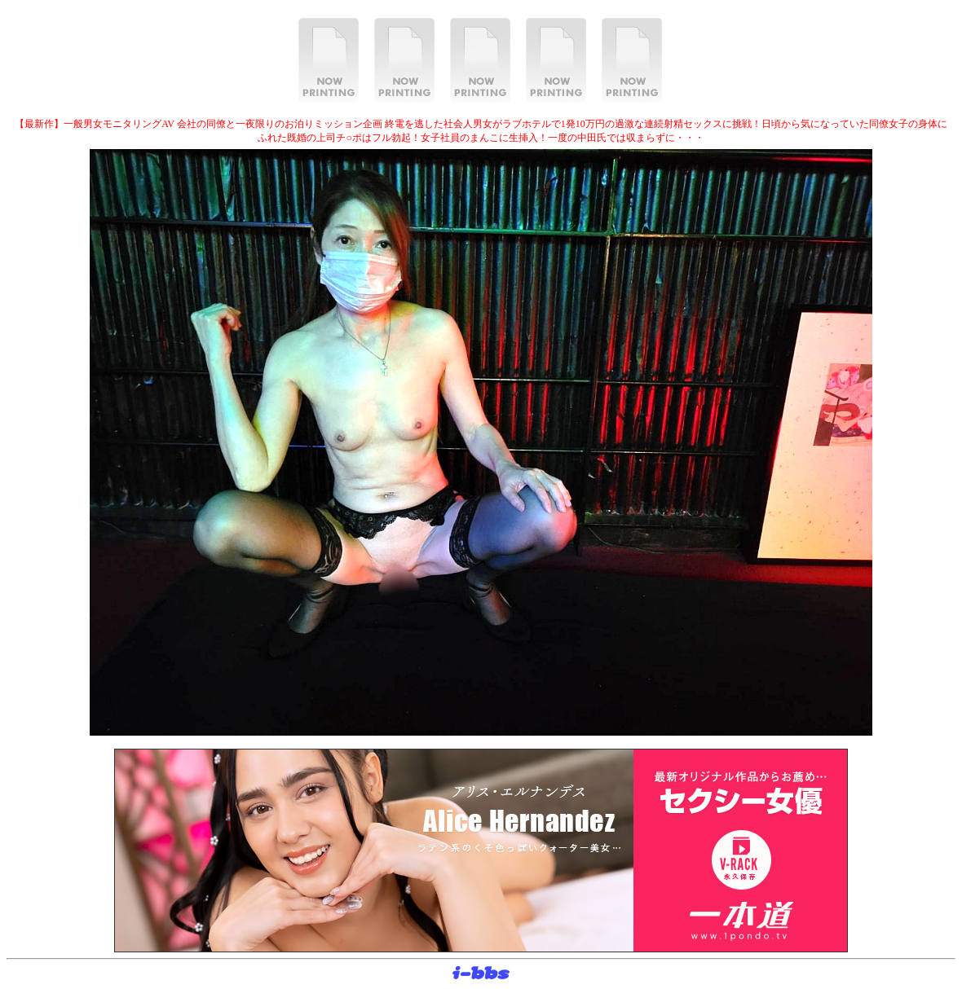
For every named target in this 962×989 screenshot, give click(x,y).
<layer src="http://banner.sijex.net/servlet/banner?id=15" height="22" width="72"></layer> (481, 973)
